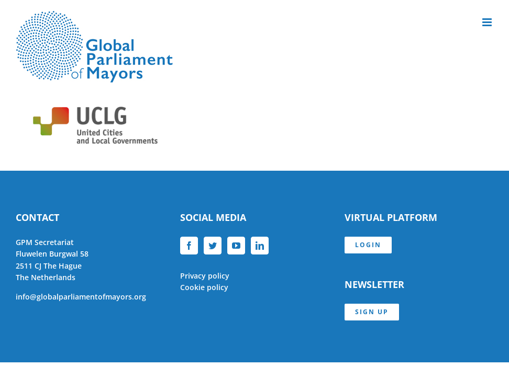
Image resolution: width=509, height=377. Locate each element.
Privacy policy (204, 276)
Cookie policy (204, 287)
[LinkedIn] (260, 245)
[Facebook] (189, 245)
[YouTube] (236, 245)
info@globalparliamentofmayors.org (81, 297)
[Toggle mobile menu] (487, 22)
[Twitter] (213, 245)
